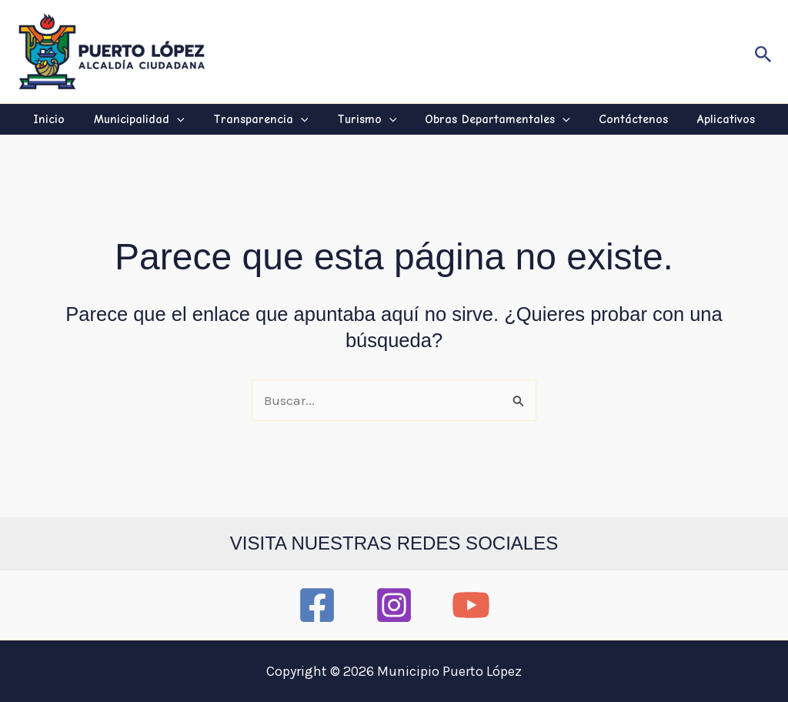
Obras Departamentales (493, 119)
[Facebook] (317, 605)
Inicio (61, 119)
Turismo (367, 119)
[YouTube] (471, 605)
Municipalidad (147, 119)
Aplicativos (714, 119)
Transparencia (264, 119)
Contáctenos (625, 119)
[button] (763, 51)
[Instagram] (394, 605)
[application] (184, 119)
